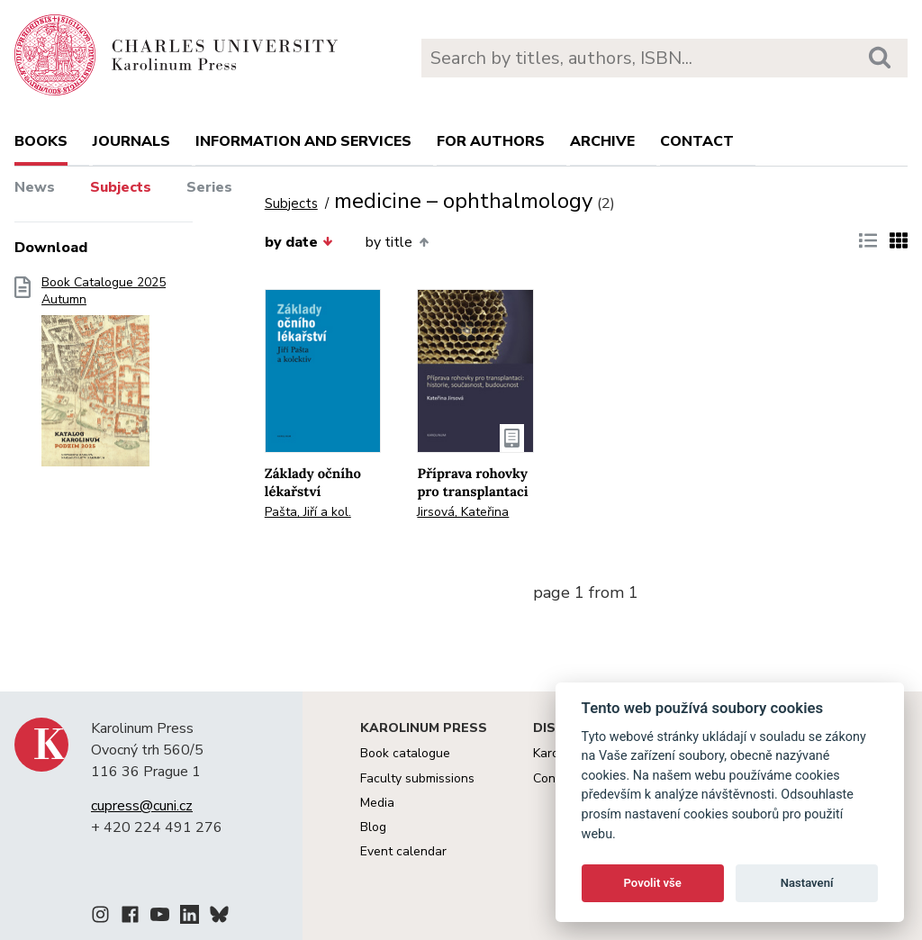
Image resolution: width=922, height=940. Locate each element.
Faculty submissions (417, 778)
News (34, 187)
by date (299, 242)
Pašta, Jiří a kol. (308, 511)
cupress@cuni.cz (142, 806)
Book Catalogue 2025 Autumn (103, 377)
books (41, 141)
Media (377, 802)
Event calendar (403, 851)
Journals (131, 141)
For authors (491, 141)
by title (397, 242)
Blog (373, 827)
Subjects (120, 187)
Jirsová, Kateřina (463, 511)
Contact (697, 141)
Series (209, 187)
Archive (602, 141)
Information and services (303, 141)
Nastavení (807, 883)
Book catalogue (405, 753)
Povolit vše (653, 883)
